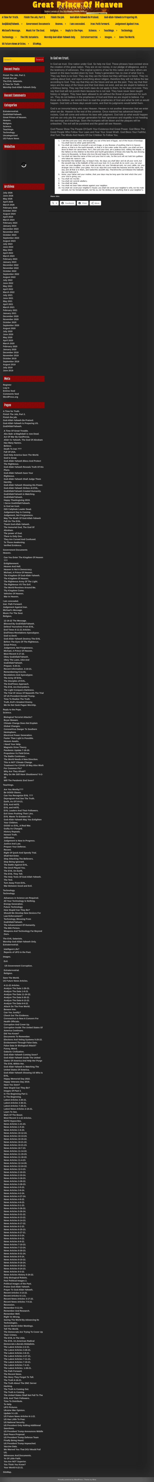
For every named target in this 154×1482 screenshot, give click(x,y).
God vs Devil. (10, 636)
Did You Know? (11, 1033)
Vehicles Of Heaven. (14, 593)
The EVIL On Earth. (13, 871)
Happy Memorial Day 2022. (17, 1079)
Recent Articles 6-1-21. (15, 1296)
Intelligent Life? (11, 949)
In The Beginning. (12, 1097)
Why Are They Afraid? (15, 771)
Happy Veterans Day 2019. (17, 1082)
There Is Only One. (13, 536)
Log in (6, 388)
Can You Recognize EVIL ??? (18, 795)
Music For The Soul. (35, 30)
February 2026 (10, 208)
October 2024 (9, 211)
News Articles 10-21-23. (15, 1145)
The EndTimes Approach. (16, 684)
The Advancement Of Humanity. (19, 925)
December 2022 (10, 265)
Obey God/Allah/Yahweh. (16, 657)
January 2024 (9, 226)
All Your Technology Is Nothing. (19, 901)
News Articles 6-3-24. (14, 1235)
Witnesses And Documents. (17, 1455)
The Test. (8, 880)
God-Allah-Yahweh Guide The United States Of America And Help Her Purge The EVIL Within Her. (23, 1060)
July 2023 (7, 244)
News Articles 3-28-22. (15, 1181)
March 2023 (8, 256)
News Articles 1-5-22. (14, 1127)
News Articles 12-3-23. (15, 1169)
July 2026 (7, 193)
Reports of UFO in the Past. (17, 952)
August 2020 (9, 328)
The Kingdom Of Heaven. (16, 578)
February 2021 (10, 310)
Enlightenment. (11, 563)
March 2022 (8, 292)
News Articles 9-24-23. (15, 1268)
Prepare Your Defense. (15, 847)
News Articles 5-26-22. (15, 1208)
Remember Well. (12, 1314)
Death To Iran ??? (13, 449)
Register (7, 385)
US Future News (11, 138)
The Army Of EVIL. (13, 678)
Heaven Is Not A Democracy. (18, 569)
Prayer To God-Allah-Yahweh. (18, 1290)
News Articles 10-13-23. (15, 1136)
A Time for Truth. (10, 17)
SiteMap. (37, 43)
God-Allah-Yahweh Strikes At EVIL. (21, 488)
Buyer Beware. (11, 720)
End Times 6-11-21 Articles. (17, 630)
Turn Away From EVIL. (15, 883)
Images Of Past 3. (12, 1091)
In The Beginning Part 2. (16, 1094)
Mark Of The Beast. (13, 1115)
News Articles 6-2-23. (14, 1226)
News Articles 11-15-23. (15, 1154)
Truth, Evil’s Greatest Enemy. (18, 702)
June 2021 (8, 298)
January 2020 (9, 349)
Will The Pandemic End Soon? (19, 780)
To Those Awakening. (14, 542)
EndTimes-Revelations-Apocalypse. (21, 633)
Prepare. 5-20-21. (12, 666)
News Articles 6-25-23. (15, 1229)
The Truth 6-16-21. (13, 1380)
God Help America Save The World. (21, 455)
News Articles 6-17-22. (15, 1223)
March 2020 (8, 343)
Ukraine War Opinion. (14, 1410)
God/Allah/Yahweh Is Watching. (19, 494)
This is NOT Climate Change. (18, 762)
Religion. (54, 30)
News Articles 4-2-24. (14, 1193)
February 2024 (10, 223)
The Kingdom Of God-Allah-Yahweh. (22, 575)
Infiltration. (9, 837)
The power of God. (13, 533)
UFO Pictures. (11, 1407)
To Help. (8, 1404)
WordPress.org (10, 397)
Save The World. (127, 37)
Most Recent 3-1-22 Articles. (18, 1118)
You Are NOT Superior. (15, 1461)
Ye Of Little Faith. (12, 1458)
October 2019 (9, 358)
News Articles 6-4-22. (14, 1238)
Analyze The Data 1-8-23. (16, 991)
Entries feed (9, 391)
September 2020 (11, 325)
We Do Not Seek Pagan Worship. (20, 705)
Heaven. (59, 23)
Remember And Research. (17, 1311)
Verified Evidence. (13, 545)
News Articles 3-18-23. (15, 1178)
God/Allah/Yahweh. (10, 23)
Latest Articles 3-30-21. (15, 1103)
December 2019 (10, 352)
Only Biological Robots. (16, 1277)
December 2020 (10, 316)
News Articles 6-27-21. (15, 1232)
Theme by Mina (90, 1479)
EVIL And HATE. (12, 804)
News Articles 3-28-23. (15, 1184)
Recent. (7, 850)
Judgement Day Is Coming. (17, 512)
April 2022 (8, 289)
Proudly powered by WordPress (70, 1479)
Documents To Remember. (17, 1036)
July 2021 (7, 295)
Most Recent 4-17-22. (14, 654)
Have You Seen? (12, 1085)
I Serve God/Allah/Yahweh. (17, 503)
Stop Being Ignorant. (14, 862)
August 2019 (9, 364)
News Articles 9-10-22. (15, 1259)
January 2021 (9, 313)
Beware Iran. (10, 1009)
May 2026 (7, 199)
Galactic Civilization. (14, 1051)
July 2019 (7, 367)
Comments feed (11, 394)
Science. (93, 30)
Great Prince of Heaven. (15, 117)
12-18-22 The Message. (15, 620)
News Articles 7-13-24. (15, 1247)
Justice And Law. (12, 843)
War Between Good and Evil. (18, 886)
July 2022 (7, 280)
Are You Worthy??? (13, 789)
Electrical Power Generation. (18, 735)
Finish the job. (58, 17)
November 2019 (11, 355)
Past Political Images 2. (15, 1280)
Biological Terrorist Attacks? (18, 717)
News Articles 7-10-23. (15, 1244)
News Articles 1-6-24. (14, 1130)
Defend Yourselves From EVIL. (19, 626)
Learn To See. (10, 1112)
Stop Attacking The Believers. (18, 859)
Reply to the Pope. (74, 30)
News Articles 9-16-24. (15, 1262)
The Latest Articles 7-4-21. (17, 1365)
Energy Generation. (13, 904)
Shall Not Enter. (11, 856)
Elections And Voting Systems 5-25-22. (23, 1039)
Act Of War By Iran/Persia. (17, 437)
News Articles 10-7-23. (15, 1148)
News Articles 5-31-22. (15, 1214)
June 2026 (8, 196)
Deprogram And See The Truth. (19, 798)
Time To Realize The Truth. (17, 699)
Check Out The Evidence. (16, 1015)
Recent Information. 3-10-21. (18, 669)
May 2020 (7, 337)
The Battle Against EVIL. (16, 865)
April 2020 (8, 340)
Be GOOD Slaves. (12, 792)
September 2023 (11, 238)
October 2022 (9, 271)
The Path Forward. (13, 1371)
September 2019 (11, 361)
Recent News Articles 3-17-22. (19, 1299)
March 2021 (8, 307)
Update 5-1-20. (11, 1413)
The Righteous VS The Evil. (17, 584)
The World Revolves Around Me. (20, 587)
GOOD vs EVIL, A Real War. (17, 825)
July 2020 (7, 331)
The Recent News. (13, 1374)
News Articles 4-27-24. (15, 1196)
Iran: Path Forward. (100, 23)
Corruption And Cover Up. (17, 1024)
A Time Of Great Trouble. (16, 431)
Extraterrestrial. (89, 37)
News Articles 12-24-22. (15, 1166)
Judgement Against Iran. (127, 23)
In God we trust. (12, 506)
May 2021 (7, 301)
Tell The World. (11, 1329)
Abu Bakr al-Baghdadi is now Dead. (21, 434)
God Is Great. (10, 458)
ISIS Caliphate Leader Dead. (18, 509)
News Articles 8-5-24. (14, 1256)
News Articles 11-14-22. (15, 1151)
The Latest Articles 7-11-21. (17, 1359)
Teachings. (109, 30)
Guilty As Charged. (13, 828)
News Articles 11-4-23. (15, 1160)
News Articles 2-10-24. (15, 1175)
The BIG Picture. (12, 928)
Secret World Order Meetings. (18, 1326)
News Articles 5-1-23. (14, 1205)
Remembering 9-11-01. (15, 672)
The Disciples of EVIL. (15, 681)
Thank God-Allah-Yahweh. (17, 524)
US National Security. (14, 1422)
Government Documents (38, 23)
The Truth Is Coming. (14, 1392)
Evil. (6, 961)
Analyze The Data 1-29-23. (17, 988)
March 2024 (8, 220)
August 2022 (9, 277)
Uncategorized (10, 135)
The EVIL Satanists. (29, 37)
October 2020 (9, 322)
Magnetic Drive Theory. (15, 747)
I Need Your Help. (12, 744)
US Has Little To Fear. (14, 1419)
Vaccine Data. (10, 1446)
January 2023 (9, 262)
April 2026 (8, 202)
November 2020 (11, 319)
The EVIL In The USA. (14, 1338)
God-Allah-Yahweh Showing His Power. (23, 485)
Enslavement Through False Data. (21, 1042)
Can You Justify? (12, 1012)
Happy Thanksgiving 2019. (17, 500)
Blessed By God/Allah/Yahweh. (19, 623)
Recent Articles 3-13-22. (15, 1293)
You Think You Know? (15, 1464)
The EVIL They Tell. (13, 874)
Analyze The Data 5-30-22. (17, 997)
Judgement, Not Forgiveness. (18, 515)
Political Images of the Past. (18, 1283)
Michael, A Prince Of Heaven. (18, 572)
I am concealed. (77, 23)
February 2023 (10, 259)
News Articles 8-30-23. (15, 1250)
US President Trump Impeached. (20, 1443)
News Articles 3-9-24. (14, 1190)
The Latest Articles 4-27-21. (17, 1356)
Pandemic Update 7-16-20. (17, 750)
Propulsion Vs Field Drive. (17, 753)
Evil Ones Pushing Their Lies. (18, 813)
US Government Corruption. (18, 966)
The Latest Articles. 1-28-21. (18, 1368)
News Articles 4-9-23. (14, 1202)
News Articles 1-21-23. (15, 1124)
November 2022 (11, 268)
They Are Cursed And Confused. (20, 539)
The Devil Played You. (14, 868)
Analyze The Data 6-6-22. (16, 1003)
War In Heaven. (11, 596)
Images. (108, 37)
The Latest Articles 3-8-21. (17, 1353)
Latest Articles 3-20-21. (15, 1100)
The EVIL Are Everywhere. (17, 687)
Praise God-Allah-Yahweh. (17, 1287)
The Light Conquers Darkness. (19, 690)
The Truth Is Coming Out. (16, 1389)
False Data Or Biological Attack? (20, 1045)
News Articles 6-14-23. (15, 1220)
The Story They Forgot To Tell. (19, 1377)
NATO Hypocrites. (13, 1121)
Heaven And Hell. (12, 566)
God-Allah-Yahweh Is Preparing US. (121, 17)
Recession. (9, 1305)
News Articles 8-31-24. (15, 1253)
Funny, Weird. (10, 1048)
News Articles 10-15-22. (15, 1139)
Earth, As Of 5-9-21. (13, 801)
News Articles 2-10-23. (15, 1172)
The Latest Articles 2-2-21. (17, 1347)
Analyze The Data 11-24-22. (17, 994)
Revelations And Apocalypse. (18, 675)
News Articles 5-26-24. (15, 1211)
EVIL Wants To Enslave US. (17, 816)
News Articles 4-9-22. (14, 1199)
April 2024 (8, 217)
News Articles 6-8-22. (14, 1241)
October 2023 (9, 235)
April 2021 (8, 304)
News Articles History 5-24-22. (19, 1274)
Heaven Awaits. (11, 741)
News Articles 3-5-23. (14, 1187)
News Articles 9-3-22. (14, 1271)
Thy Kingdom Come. (14, 590)
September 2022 (11, 274)
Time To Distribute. (13, 1401)
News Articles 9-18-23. (15, 1265)
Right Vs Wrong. (12, 1317)
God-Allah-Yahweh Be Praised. (84, 17)
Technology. (127, 30)
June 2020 (8, 334)
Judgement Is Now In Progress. (19, 840)
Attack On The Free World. (17, 1006)
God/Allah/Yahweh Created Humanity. (22, 491)
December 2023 (10, 229)
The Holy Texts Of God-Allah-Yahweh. (22, 877)
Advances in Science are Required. (21, 898)
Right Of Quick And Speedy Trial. (20, 853)
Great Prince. (10, 645)
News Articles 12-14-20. (15, 1163)
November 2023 (11, 232)
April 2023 (8, 253)
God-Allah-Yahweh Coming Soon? (21, 1054)
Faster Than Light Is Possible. (19, 738)
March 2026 (8, 205)
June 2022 (8, 283)
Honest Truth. (10, 834)
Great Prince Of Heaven (77, 5)
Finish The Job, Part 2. (34, 17)
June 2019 (8, 370)
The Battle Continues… (15, 756)
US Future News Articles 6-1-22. (19, 1416)
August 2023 (9, 241)
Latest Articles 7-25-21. (15, 1106)
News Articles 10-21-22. (15, 1142)
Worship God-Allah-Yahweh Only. (59, 37)
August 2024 (9, 214)
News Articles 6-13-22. (15, 1217)
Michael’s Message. (11, 30)
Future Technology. (13, 907)
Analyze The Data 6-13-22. (17, 1000)
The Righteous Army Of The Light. (21, 581)
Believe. (8, 446)
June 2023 (8, 247)
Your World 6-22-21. (13, 1467)
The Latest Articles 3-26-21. (17, 1350)
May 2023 (7, 250)
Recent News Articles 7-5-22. (18, 1302)
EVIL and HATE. (12, 807)
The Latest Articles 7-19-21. (17, 1362)
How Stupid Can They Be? (17, 910)
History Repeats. (12, 831)
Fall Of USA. (10, 452)
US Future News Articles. (14, 43)
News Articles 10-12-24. (15, 1133)
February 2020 (10, 346)
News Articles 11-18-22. (15, 1157)
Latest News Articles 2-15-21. (18, 1109)
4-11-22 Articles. (12, 985)
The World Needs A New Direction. (21, 759)
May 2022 (7, 286)
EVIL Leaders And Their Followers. (21, 810)
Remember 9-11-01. (13, 1308)
